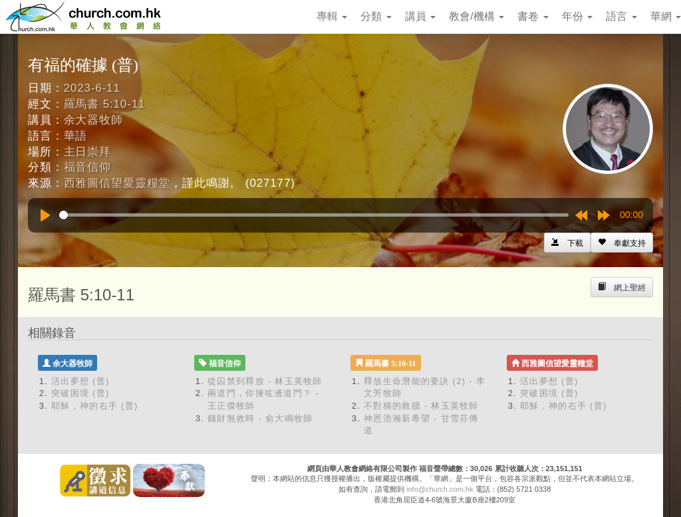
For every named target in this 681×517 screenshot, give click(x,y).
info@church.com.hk (439, 489)
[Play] (45, 215)
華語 (76, 136)
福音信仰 (87, 167)
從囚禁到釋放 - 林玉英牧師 (265, 381)
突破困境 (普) (80, 393)
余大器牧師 (93, 120)
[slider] (314, 215)
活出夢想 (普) (80, 381)
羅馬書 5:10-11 (105, 104)
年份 (577, 16)
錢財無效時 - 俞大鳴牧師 (260, 418)
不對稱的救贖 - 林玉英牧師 (421, 406)
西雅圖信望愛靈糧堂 (117, 183)
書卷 (532, 16)
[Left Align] (622, 243)
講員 (420, 16)
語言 (621, 16)
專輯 (332, 16)
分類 (375, 16)
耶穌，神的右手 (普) (94, 406)
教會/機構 (476, 16)
